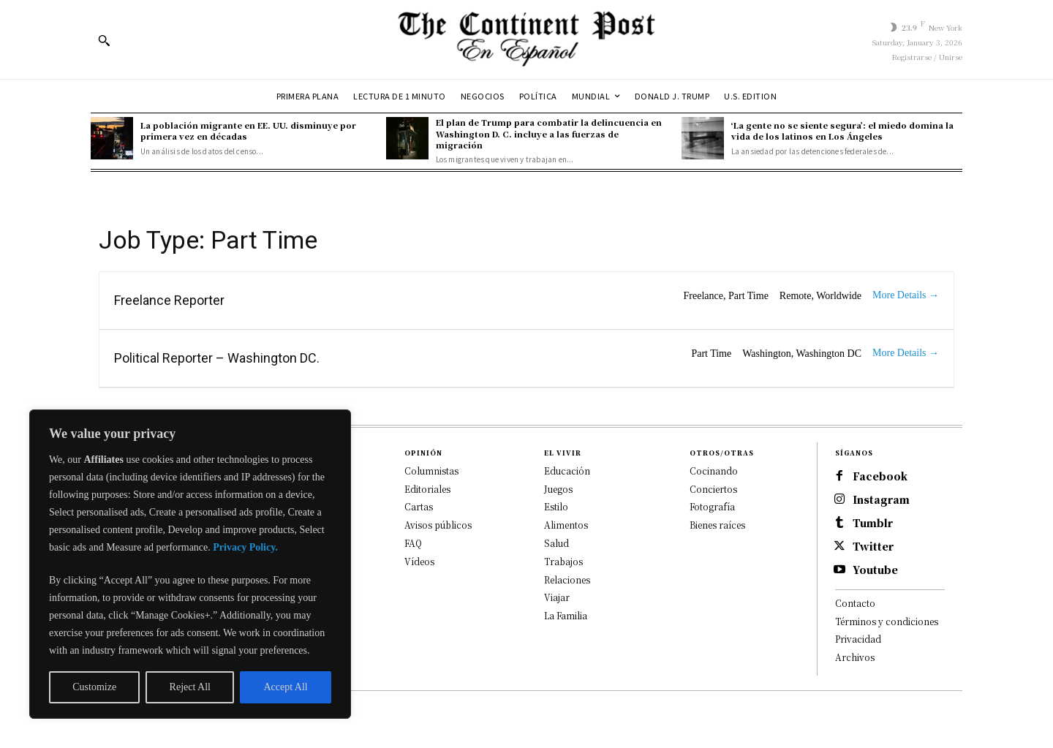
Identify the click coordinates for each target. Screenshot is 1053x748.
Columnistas (431, 470)
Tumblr (873, 523)
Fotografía (712, 506)
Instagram (881, 500)
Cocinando (714, 470)
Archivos (855, 657)
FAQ (413, 543)
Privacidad (858, 638)
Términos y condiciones (886, 621)
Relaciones (567, 579)
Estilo (556, 506)
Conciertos (713, 489)
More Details (905, 295)
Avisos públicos (438, 524)
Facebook (880, 476)
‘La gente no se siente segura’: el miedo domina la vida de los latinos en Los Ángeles (842, 130)
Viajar (557, 597)
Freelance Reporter (169, 300)
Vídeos (419, 561)
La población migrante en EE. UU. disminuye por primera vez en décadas (248, 130)
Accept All (285, 686)
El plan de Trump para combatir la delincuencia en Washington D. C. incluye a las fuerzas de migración (549, 133)
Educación (567, 470)
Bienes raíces (717, 524)
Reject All (190, 686)
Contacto (855, 603)
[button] (104, 40)
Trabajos (563, 561)
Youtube (875, 570)
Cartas (418, 506)
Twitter (873, 546)
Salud (556, 543)
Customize (94, 686)
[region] (190, 564)
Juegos (558, 489)
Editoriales (427, 489)
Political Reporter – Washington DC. (217, 358)
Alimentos (566, 524)
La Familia (565, 615)
